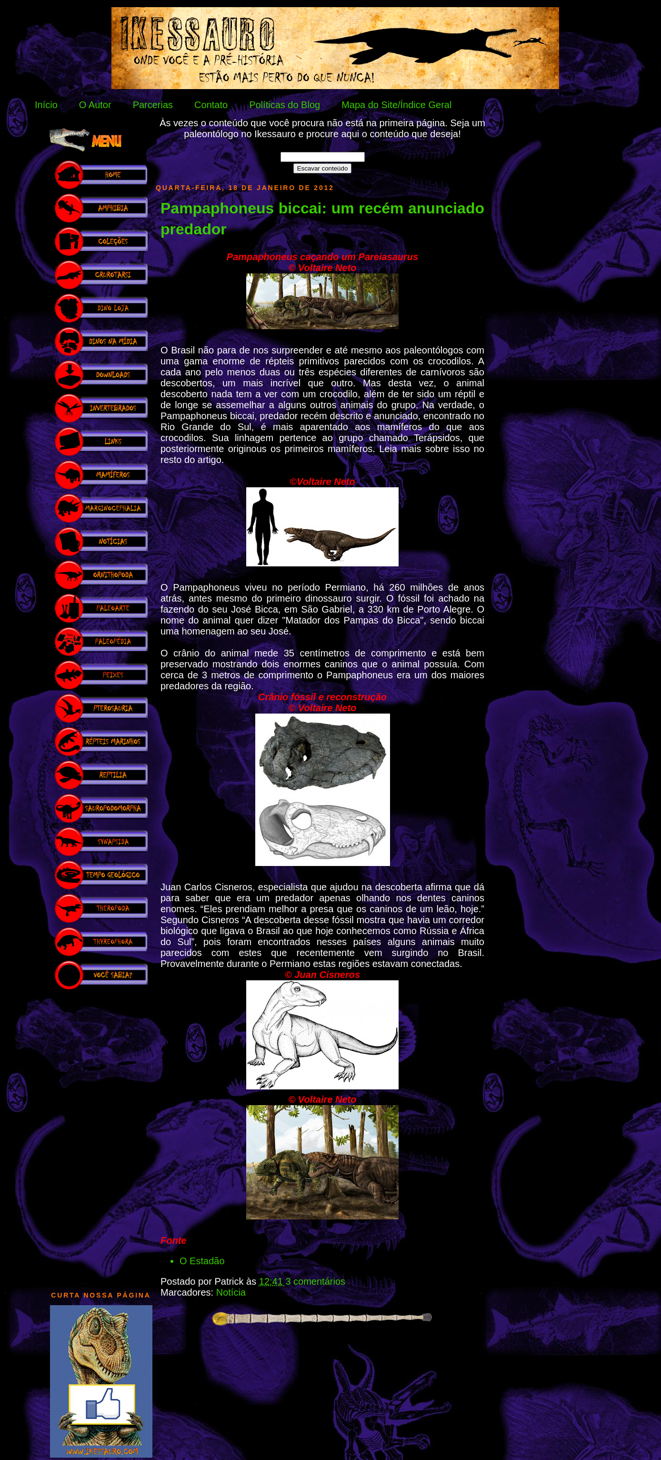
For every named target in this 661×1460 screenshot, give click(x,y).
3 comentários (315, 1281)
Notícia (231, 1292)
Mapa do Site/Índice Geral (396, 105)
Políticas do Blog (284, 105)
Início (46, 105)
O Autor (95, 105)
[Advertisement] (101, 1136)
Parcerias (153, 105)
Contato (211, 105)
